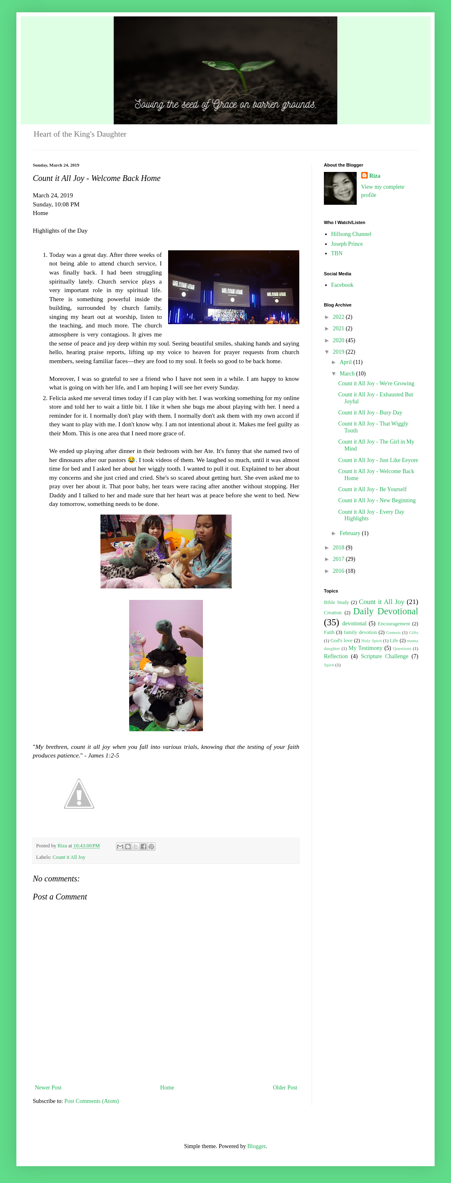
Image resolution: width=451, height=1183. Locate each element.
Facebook (342, 285)
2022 (339, 317)
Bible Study (336, 602)
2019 (339, 352)
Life (394, 640)
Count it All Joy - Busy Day (370, 413)
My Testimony (365, 648)
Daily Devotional (385, 611)
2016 (339, 571)
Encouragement (394, 624)
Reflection (336, 656)
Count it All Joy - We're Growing (376, 383)
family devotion (360, 632)
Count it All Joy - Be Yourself (372, 489)
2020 (339, 340)
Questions (402, 648)
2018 (339, 548)
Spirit (329, 664)
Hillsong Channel (351, 234)
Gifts (413, 632)
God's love (341, 640)
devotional (354, 623)
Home (167, 1088)
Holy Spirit (371, 640)
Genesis (393, 632)
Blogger (256, 1146)
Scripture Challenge (384, 656)
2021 (339, 328)
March (347, 374)
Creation (333, 613)
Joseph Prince (347, 244)
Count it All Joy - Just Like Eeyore (378, 460)
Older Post (285, 1088)
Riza (374, 176)
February (350, 533)
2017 (339, 559)
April (346, 362)
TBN (337, 253)
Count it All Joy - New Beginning (377, 500)
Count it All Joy (68, 857)
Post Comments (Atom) (91, 1101)
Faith (329, 632)
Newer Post (48, 1088)
